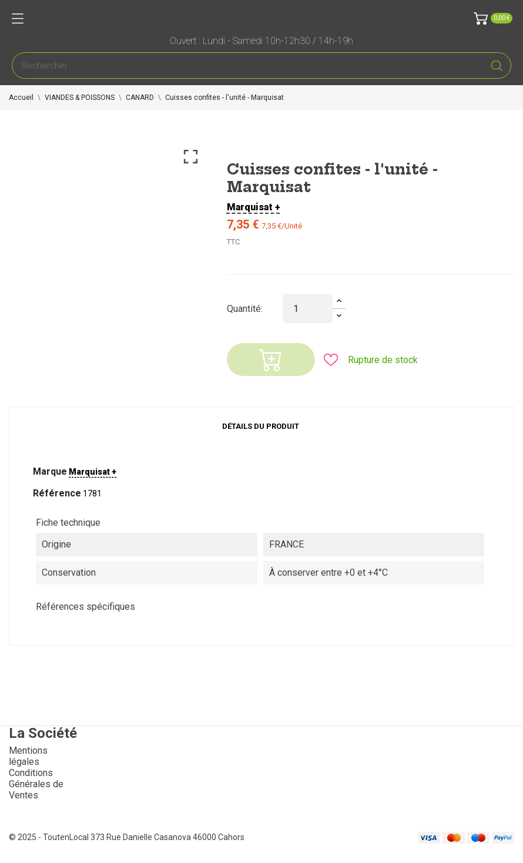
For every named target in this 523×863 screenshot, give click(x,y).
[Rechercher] (261, 65)
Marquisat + (253, 207)
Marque (50, 471)
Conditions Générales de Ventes (36, 784)
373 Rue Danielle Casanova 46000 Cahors (167, 837)
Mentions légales (28, 756)
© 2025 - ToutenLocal (49, 837)
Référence (57, 493)
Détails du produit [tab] (260, 426)
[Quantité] (308, 308)
